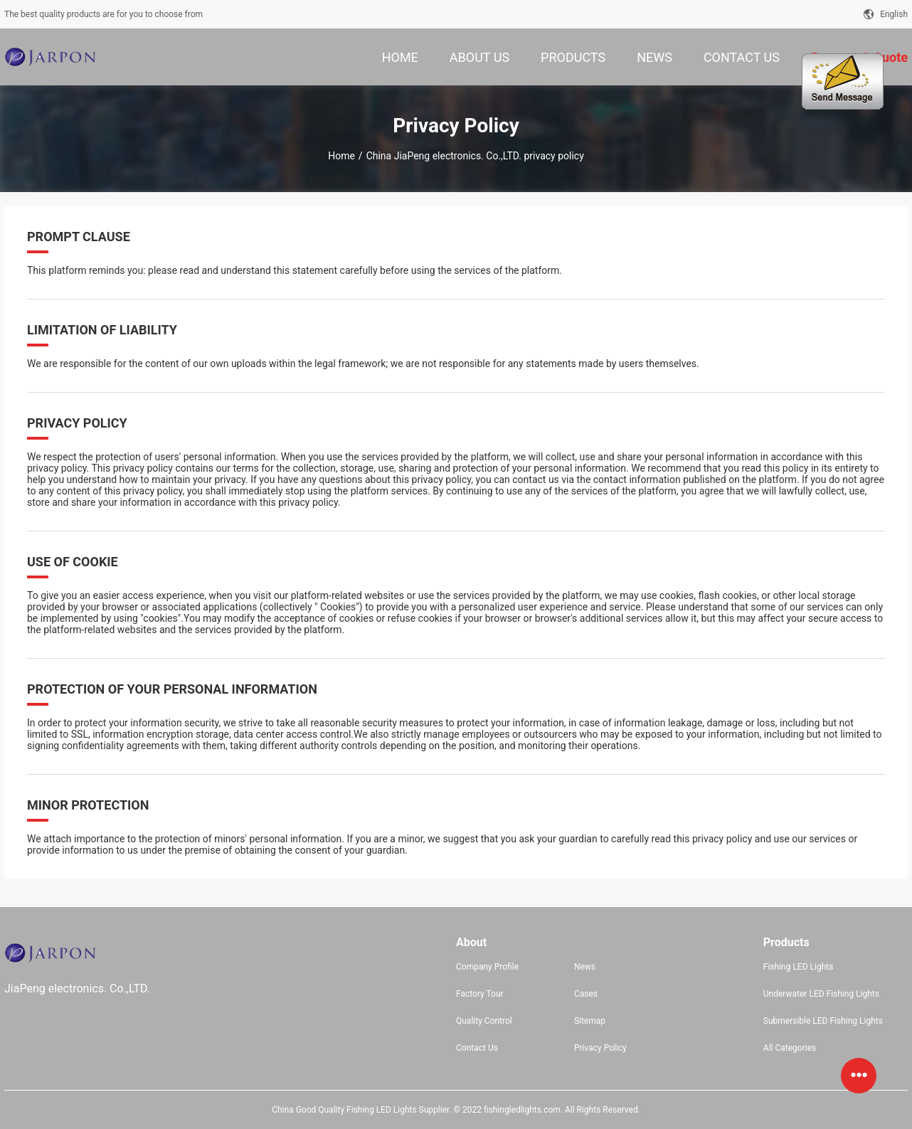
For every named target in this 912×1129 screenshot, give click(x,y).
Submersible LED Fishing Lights (823, 1021)
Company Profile (487, 967)
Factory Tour (480, 994)
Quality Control (484, 1021)
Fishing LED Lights (798, 967)
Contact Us (477, 1048)
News (584, 967)
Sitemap (589, 1021)
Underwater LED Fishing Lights (821, 994)
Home (341, 155)
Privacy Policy (600, 1048)
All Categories (789, 1048)
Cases (586, 994)
